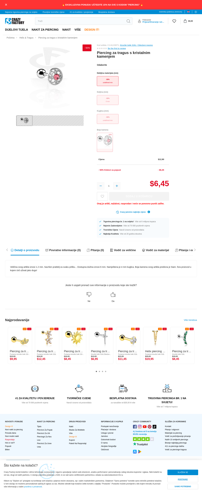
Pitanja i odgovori (172, 430)
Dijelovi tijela (16, 29)
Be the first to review (117, 48)
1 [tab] (96, 371)
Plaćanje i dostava (108, 430)
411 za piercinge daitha (174, 446)
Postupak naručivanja (110, 426)
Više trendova (190, 320)
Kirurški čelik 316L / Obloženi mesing (136, 45)
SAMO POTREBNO (182, 486)
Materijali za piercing (173, 433)
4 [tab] (105, 371)
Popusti (8, 446)
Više (77, 29)
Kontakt (168, 426)
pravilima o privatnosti (33, 487)
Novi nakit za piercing (14, 430)
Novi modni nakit (12, 436)
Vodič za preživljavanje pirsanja (178, 436)
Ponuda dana (10, 433)
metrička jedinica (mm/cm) (170, 12)
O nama (104, 443)
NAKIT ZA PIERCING (45, 29)
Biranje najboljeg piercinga (176, 443)
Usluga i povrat (107, 433)
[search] (80, 21)
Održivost (105, 450)
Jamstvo (104, 436)
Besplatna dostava (106, 12)
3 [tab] (102, 371)
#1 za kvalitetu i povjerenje (81, 12)
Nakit (66, 29)
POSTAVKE (183, 479)
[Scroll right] (7, 250)
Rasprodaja (9, 440)
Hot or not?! (10, 443)
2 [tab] (99, 371)
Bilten (7, 450)
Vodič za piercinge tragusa (176, 450)
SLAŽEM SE (183, 472)
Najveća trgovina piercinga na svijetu (21, 12)
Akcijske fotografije (108, 446)
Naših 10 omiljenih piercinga (176, 440)
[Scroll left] (195, 250)
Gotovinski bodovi (108, 440)
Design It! (91, 29)
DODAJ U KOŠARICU (139, 196)
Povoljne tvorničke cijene (53, 12)
